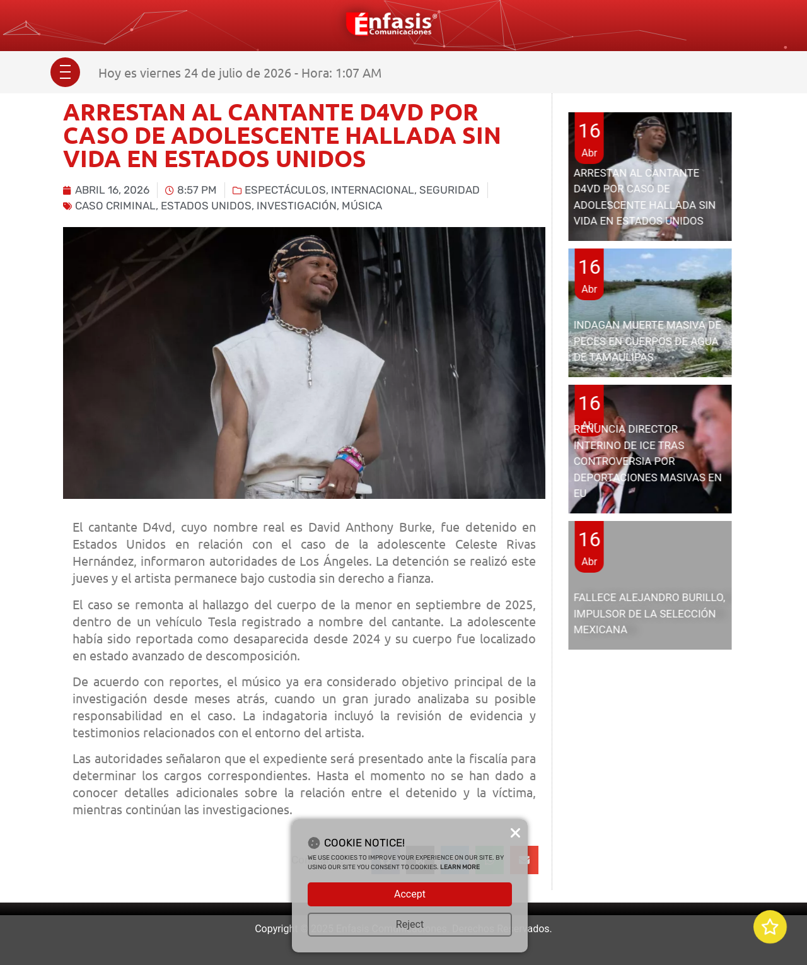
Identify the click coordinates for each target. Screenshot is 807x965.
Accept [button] (410, 894)
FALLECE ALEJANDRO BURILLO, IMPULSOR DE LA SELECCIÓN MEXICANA (650, 613)
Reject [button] (410, 924)
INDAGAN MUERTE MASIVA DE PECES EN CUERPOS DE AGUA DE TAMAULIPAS (647, 341)
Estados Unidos (206, 205)
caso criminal (115, 205)
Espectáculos (285, 190)
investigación (297, 205)
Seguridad (449, 190)
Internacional (372, 190)
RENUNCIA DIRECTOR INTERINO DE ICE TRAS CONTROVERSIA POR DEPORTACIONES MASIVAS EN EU (648, 461)
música (362, 205)
